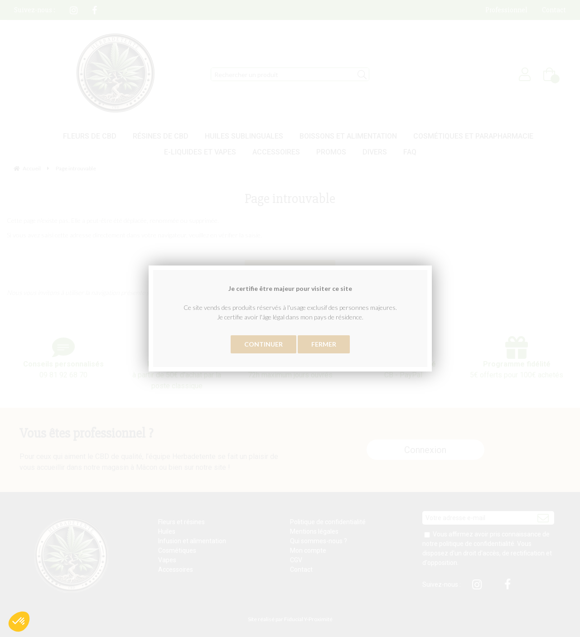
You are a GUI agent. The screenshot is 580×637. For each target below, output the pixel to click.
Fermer (323, 344)
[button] (19, 621)
